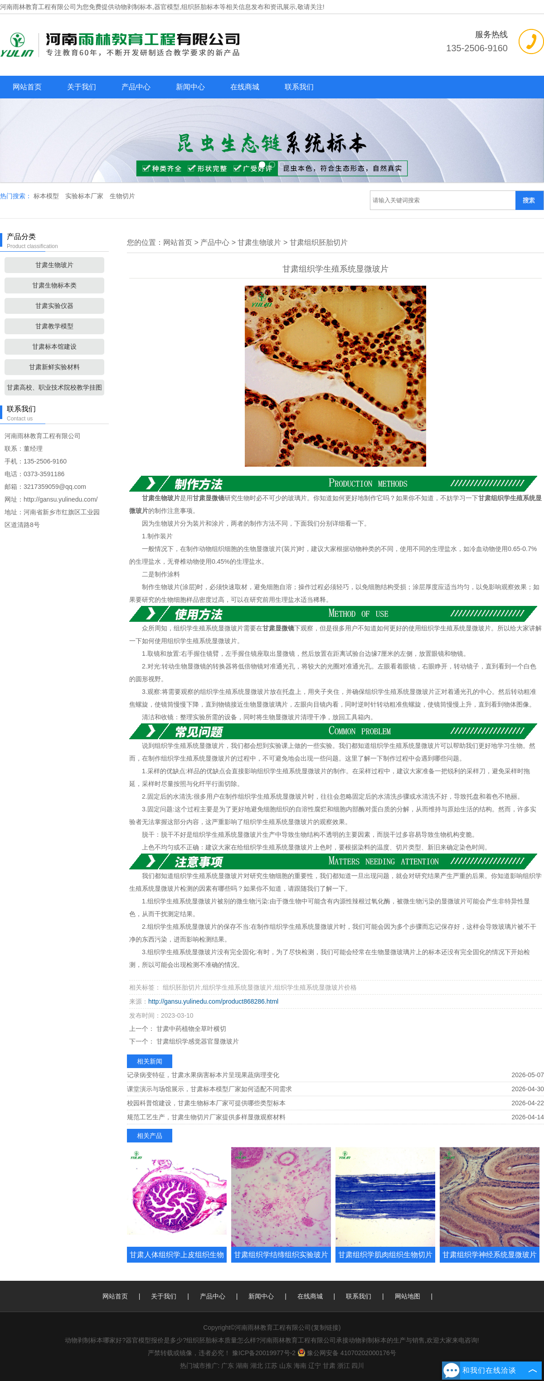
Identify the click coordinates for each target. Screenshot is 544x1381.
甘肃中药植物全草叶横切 (190, 1028)
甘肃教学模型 (54, 326)
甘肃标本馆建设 (54, 346)
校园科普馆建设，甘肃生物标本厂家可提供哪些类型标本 (206, 1103)
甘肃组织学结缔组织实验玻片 (281, 1254)
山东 (285, 1365)
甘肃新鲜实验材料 (54, 367)
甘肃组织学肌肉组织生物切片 (385, 1254)
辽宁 (314, 1365)
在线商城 (244, 87)
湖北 (256, 1365)
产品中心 (136, 87)
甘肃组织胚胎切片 (319, 242)
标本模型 (47, 196)
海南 (300, 1365)
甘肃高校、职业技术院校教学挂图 (54, 387)
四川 (357, 1365)
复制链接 (326, 1327)
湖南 (242, 1365)
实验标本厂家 (85, 196)
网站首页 (27, 87)
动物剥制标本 (133, 6)
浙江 (343, 1365)
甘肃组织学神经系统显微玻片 (489, 1254)
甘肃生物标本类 (54, 285)
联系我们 (299, 87)
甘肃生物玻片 (54, 264)
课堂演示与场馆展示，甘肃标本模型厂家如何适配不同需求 (209, 1089)
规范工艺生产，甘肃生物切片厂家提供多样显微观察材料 (206, 1117)
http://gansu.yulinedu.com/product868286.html (213, 1001)
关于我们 (81, 87)
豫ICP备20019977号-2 (264, 1353)
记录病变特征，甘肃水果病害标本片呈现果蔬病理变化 (203, 1074)
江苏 (271, 1365)
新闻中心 (190, 87)
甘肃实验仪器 (54, 305)
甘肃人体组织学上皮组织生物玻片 (177, 1262)
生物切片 (122, 196)
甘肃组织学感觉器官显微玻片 (197, 1041)
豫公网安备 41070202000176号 (346, 1353)
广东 (227, 1365)
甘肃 (329, 1365)
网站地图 (407, 1296)
